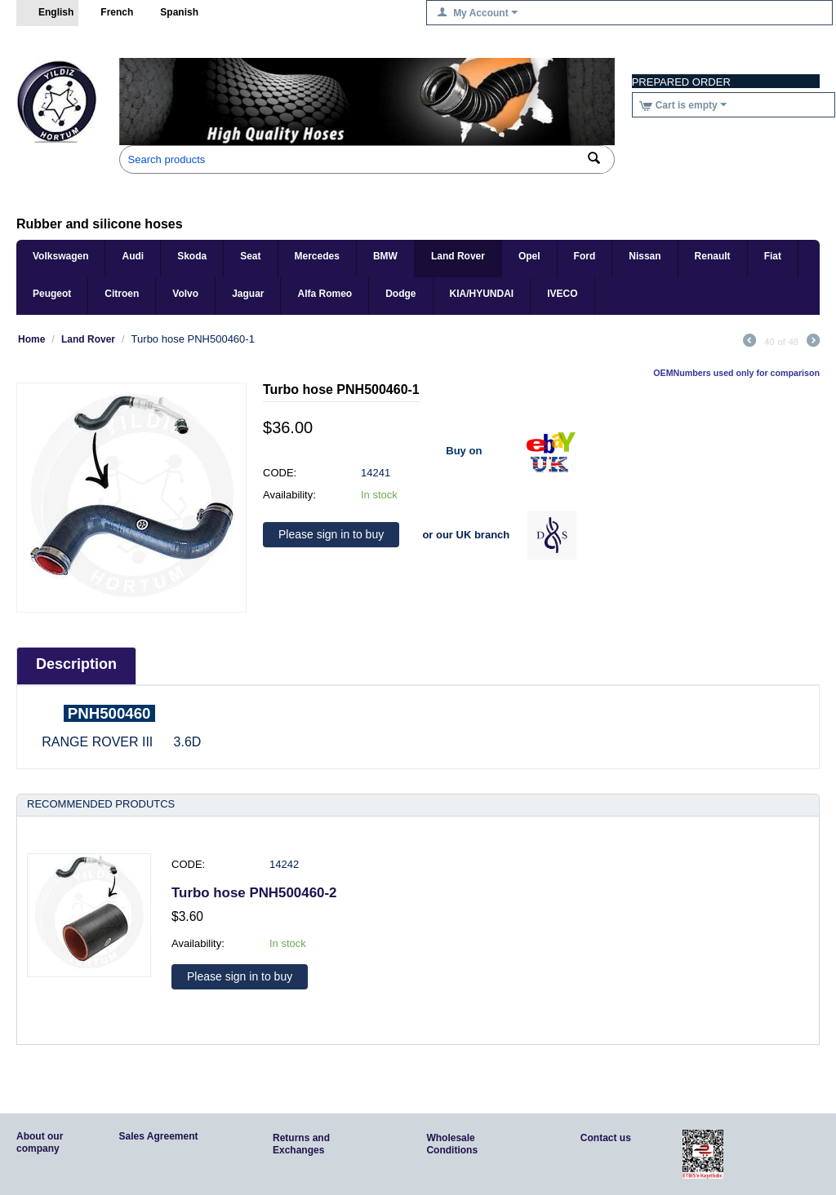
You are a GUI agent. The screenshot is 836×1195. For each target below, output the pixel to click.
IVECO (562, 293)
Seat (250, 256)
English (47, 13)
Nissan (644, 256)
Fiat (772, 256)
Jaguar (248, 293)
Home (31, 339)
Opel (529, 256)
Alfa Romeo (324, 293)
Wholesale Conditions (452, 1144)
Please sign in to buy (331, 534)
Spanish (170, 13)
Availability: (289, 495)
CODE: (279, 473)
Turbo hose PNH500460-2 (253, 893)
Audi (133, 256)
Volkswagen (60, 256)
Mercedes (317, 256)
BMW (385, 256)
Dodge (400, 293)
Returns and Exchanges (301, 1144)
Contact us (605, 1138)
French (108, 13)
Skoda (192, 256)
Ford (585, 256)
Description (76, 664)
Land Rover (458, 256)
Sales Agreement (158, 1136)
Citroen (121, 293)
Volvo (185, 293)
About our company (39, 1142)
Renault (713, 256)
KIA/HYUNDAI (482, 293)
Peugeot (52, 293)
